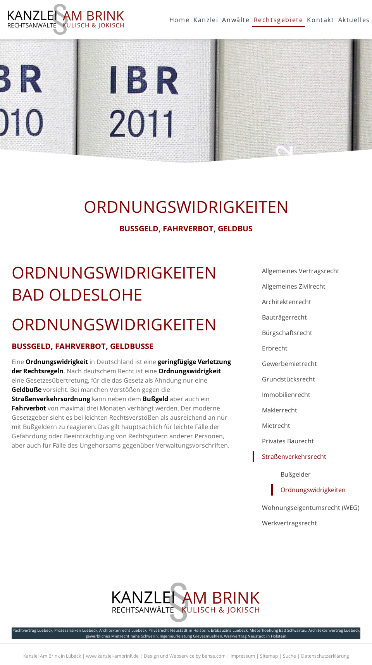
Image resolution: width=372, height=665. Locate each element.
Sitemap (269, 656)
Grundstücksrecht (288, 379)
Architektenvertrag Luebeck (333, 630)
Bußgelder (296, 474)
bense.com (214, 656)
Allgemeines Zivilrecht (294, 286)
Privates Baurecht (288, 441)
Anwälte (236, 19)
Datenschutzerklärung (325, 656)
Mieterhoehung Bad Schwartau (278, 630)
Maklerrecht (279, 410)
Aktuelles (354, 19)
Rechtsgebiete (278, 19)
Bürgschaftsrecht (287, 332)
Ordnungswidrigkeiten (313, 490)
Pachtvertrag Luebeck (32, 630)
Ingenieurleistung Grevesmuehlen (191, 636)
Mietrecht (276, 425)
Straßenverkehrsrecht (294, 456)
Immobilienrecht (286, 394)
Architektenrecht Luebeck (122, 630)
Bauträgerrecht (284, 317)
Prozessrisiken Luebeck (75, 630)
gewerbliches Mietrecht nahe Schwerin (122, 636)
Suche (289, 656)
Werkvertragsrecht (289, 523)
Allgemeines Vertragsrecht (300, 271)
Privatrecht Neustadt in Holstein (178, 630)
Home (179, 19)
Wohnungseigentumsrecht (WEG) (311, 507)
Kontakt (320, 19)
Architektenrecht (286, 301)
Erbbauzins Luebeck (229, 630)
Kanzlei (205, 19)
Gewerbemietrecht (289, 363)
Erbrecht (275, 348)
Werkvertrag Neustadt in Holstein (255, 636)
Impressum (243, 656)
